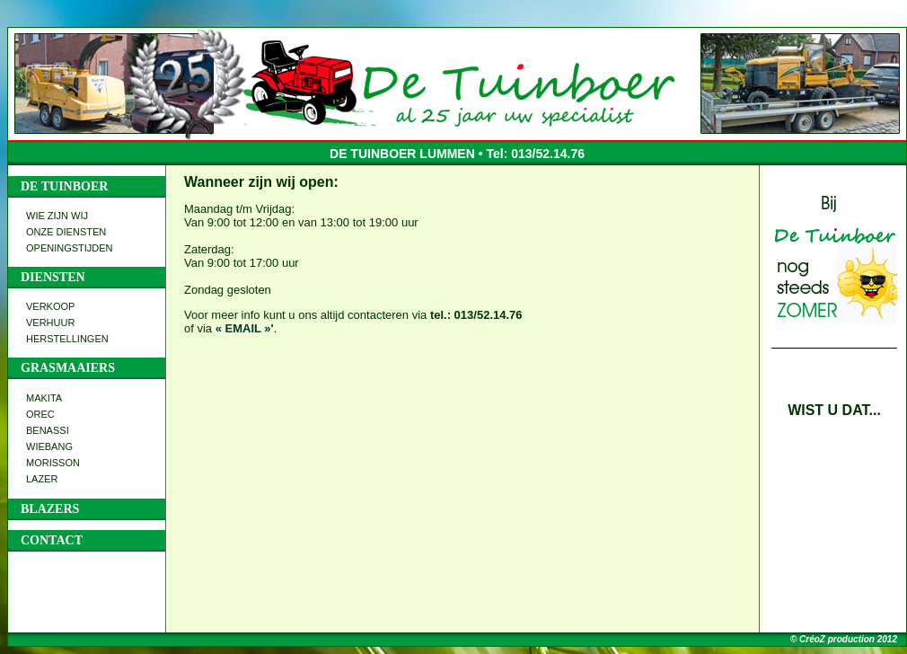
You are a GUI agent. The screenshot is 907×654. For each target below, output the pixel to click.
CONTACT (52, 540)
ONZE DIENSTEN (66, 231)
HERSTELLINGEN (67, 338)
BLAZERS (50, 509)
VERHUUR (50, 322)
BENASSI (47, 430)
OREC (40, 414)
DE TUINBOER (64, 186)
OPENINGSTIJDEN (69, 248)
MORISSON (53, 462)
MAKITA (44, 398)
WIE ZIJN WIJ (57, 215)
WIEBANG (49, 446)
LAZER (41, 478)
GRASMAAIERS (68, 368)
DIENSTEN (53, 277)
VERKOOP (50, 306)
